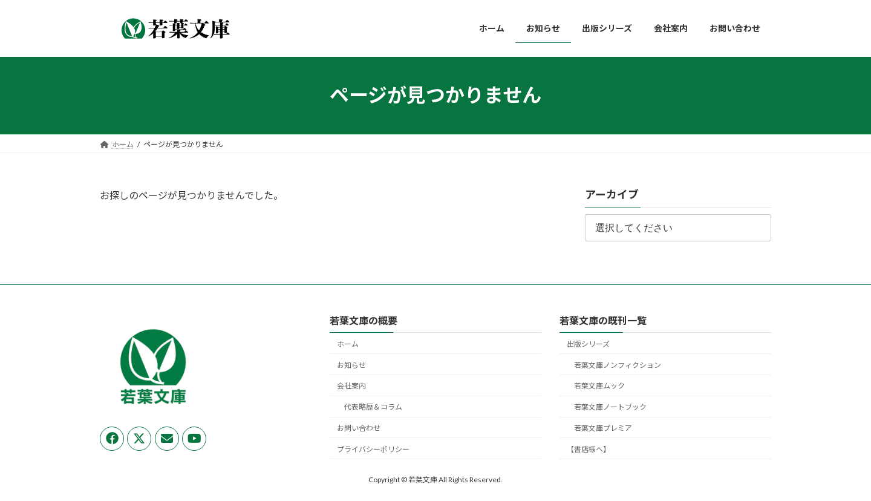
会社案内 (351, 386)
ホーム (348, 344)
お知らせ (351, 365)
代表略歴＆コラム (373, 406)
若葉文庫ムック (599, 386)
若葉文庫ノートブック (610, 406)
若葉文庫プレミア (603, 428)
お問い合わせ (358, 428)
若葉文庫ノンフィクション (617, 365)
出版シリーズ (588, 344)
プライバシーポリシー (373, 449)
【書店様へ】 (588, 449)
